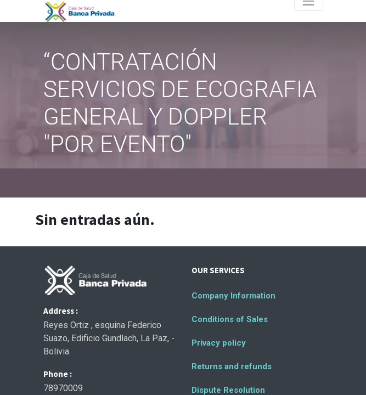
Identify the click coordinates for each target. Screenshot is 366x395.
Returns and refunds (232, 366)
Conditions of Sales (230, 319)
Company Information (233, 296)
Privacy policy (219, 343)
